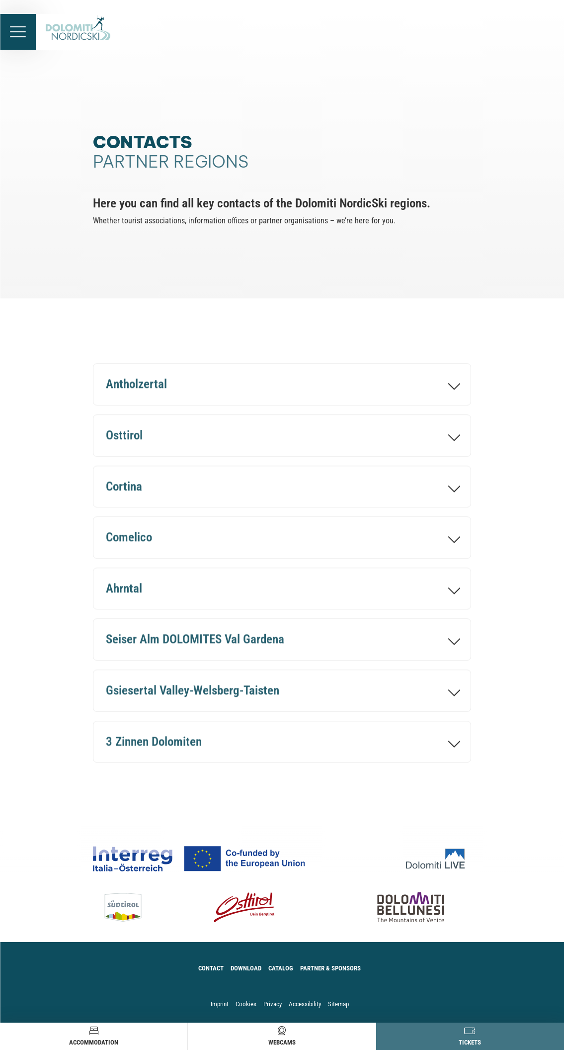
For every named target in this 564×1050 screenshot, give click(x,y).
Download (246, 968)
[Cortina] (282, 491)
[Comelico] (282, 543)
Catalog (280, 968)
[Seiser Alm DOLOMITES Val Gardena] (282, 645)
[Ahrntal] (282, 593)
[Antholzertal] (282, 389)
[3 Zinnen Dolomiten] (282, 746)
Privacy (272, 1004)
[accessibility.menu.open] (18, 32)
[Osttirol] (282, 440)
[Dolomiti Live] (438, 859)
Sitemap (338, 1004)
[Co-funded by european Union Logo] (210, 858)
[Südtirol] (130, 907)
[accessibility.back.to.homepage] (78, 32)
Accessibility (305, 1004)
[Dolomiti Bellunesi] (395, 907)
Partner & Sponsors (330, 968)
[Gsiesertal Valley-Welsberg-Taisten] (282, 695)
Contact (211, 968)
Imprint (220, 1004)
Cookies (246, 1004)
